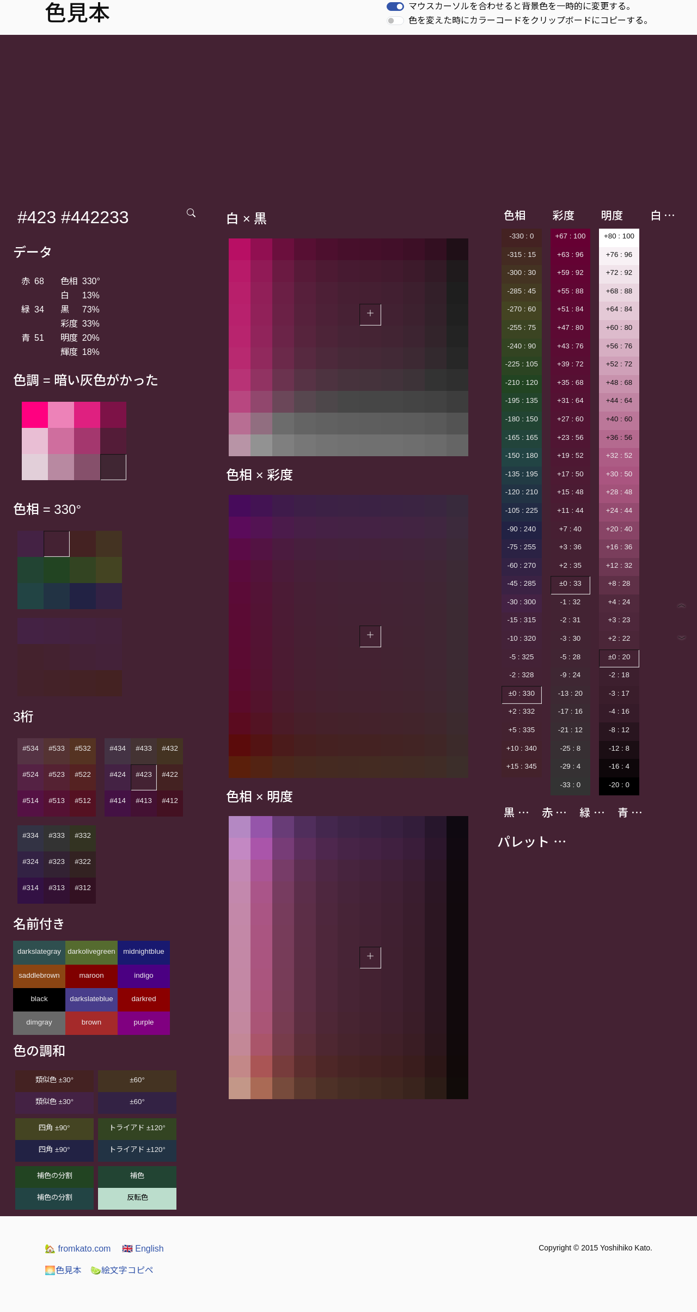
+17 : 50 (570, 474)
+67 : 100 (570, 236)
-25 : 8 (570, 748)
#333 (56, 835)
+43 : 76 (570, 346)
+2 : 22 (619, 638)
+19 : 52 (570, 455)
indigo (144, 975)
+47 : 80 (570, 327)
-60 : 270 (521, 565)
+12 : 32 (619, 565)
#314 (30, 888)
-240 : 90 (521, 346)
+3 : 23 (619, 620)
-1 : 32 (570, 602)
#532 (83, 748)
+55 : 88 (570, 291)
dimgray (39, 1022)
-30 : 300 (521, 602)
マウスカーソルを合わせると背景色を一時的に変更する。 (521, 6)
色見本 (63, 1270)
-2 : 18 (619, 675)
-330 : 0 (521, 236)
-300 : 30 (521, 272)
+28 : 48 (619, 492)
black (38, 999)
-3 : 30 (570, 638)
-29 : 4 (570, 766)
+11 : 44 (570, 510)
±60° (137, 1080)
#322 (83, 861)
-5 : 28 (570, 657)
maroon (91, 975)
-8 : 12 (619, 730)
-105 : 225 (521, 510)
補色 (137, 1176)
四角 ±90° (54, 1128)
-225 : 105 (521, 364)
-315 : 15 (521, 254)
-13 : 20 (570, 693)
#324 (30, 861)
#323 (56, 861)
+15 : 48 (570, 492)
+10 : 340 (521, 748)
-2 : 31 (570, 620)
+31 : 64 (570, 400)
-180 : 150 (521, 419)
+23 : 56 (570, 437)
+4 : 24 (619, 602)
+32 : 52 (619, 455)
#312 (83, 888)
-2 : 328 (521, 675)
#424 (117, 774)
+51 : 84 (570, 309)
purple (143, 1022)
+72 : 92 (619, 272)
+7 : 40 (570, 529)
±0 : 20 (619, 657)
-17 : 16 (570, 711)
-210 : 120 (521, 382)
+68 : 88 (619, 291)
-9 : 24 (570, 675)
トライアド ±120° (137, 1128)
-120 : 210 (521, 492)
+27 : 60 (570, 419)
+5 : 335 (522, 730)
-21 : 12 (570, 730)
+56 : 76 (619, 346)
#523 (56, 774)
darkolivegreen (91, 951)
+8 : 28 (619, 583)
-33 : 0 (570, 785)
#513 (56, 800)
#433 (144, 748)
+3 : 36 (570, 547)
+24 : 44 (619, 510)
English (143, 1248)
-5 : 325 (521, 657)
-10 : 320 (521, 638)
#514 (30, 800)
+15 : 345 (521, 766)
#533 (56, 748)
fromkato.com (78, 1248)
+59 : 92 (570, 272)
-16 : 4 (619, 766)
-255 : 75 (521, 327)
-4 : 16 (619, 711)
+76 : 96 (619, 254)
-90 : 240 (521, 529)
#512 (83, 800)
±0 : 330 (522, 693)
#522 (83, 774)
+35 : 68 (570, 382)
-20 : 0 (619, 785)
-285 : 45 (521, 291)
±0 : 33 (570, 583)
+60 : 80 (619, 327)
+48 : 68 (619, 382)
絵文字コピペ (122, 1270)
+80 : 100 (619, 236)
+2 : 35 (570, 565)
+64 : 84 (619, 309)
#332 (83, 835)
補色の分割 (54, 1176)
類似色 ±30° (54, 1080)
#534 (30, 748)
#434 (117, 748)
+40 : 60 (619, 419)
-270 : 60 (521, 309)
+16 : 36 (619, 547)
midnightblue (143, 951)
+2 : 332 (522, 711)
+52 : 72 (619, 364)
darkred (143, 999)
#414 (117, 800)
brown (91, 1022)
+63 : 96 (570, 254)
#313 (56, 888)
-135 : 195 (521, 474)
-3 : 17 (619, 693)
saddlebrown (39, 975)
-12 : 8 (619, 748)
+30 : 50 (619, 474)
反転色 (137, 1197)
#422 (170, 774)
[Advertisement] (348, 116)
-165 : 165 (521, 437)
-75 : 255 (521, 547)
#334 (30, 835)
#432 (170, 748)
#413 (144, 800)
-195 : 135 (521, 400)
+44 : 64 (619, 400)
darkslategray (39, 951)
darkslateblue (91, 999)
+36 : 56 (619, 437)
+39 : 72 (570, 364)
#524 (30, 774)
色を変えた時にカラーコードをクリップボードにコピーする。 (530, 20)
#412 (170, 800)
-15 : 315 (521, 620)
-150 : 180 (521, 455)
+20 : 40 (619, 529)
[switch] (395, 6)
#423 (144, 774)
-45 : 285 (521, 583)
